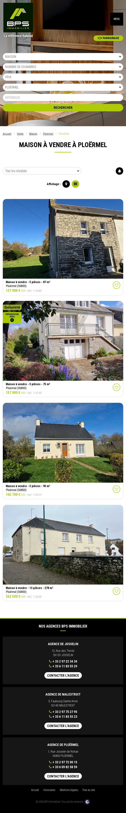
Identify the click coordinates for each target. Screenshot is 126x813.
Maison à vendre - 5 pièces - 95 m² (28, 488)
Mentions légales (69, 792)
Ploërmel (48, 136)
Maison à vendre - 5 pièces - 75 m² (28, 387)
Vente (20, 136)
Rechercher (63, 110)
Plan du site (89, 792)
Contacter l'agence (63, 678)
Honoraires (49, 792)
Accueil (7, 136)
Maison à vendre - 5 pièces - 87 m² (28, 284)
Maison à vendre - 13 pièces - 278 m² (29, 590)
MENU (117, 20)
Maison (33, 136)
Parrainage (108, 40)
